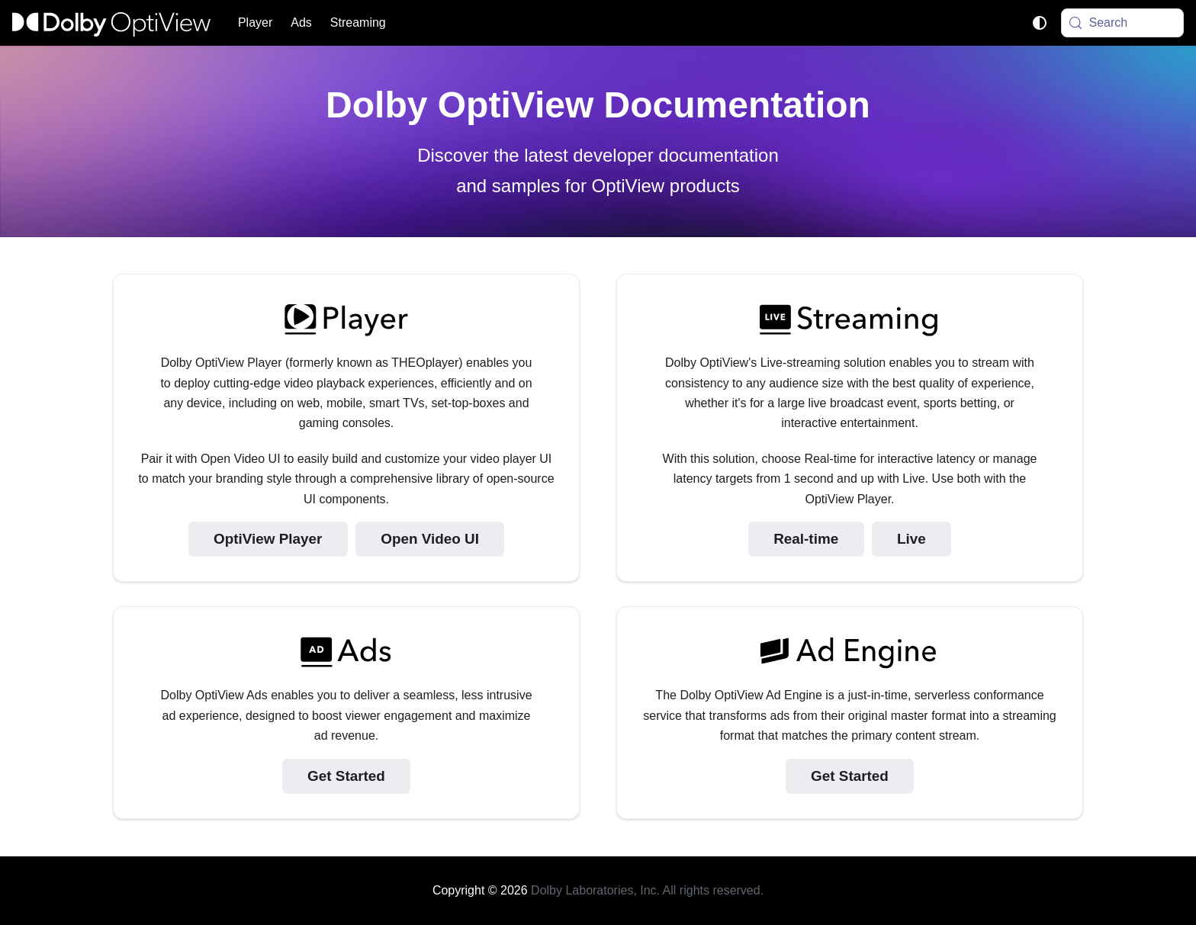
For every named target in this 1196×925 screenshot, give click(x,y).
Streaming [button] (358, 22)
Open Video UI (430, 539)
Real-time (805, 539)
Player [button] (255, 22)
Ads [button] (301, 22)
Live (911, 539)
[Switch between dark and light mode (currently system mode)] (1039, 23)
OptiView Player (268, 539)
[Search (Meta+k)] (1123, 22)
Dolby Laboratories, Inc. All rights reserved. (647, 890)
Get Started (346, 776)
